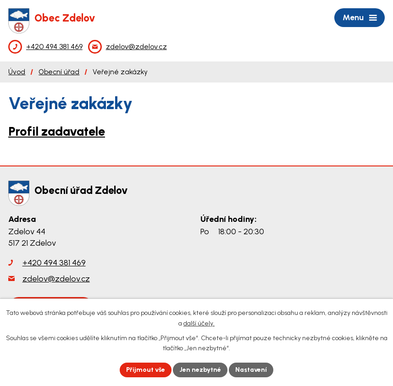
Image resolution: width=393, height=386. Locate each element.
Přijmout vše (145, 370)
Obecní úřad (59, 71)
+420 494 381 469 (54, 263)
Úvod (16, 71)
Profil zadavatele (56, 131)
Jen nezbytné (200, 370)
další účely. (199, 323)
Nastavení (251, 370)
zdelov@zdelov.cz (56, 279)
